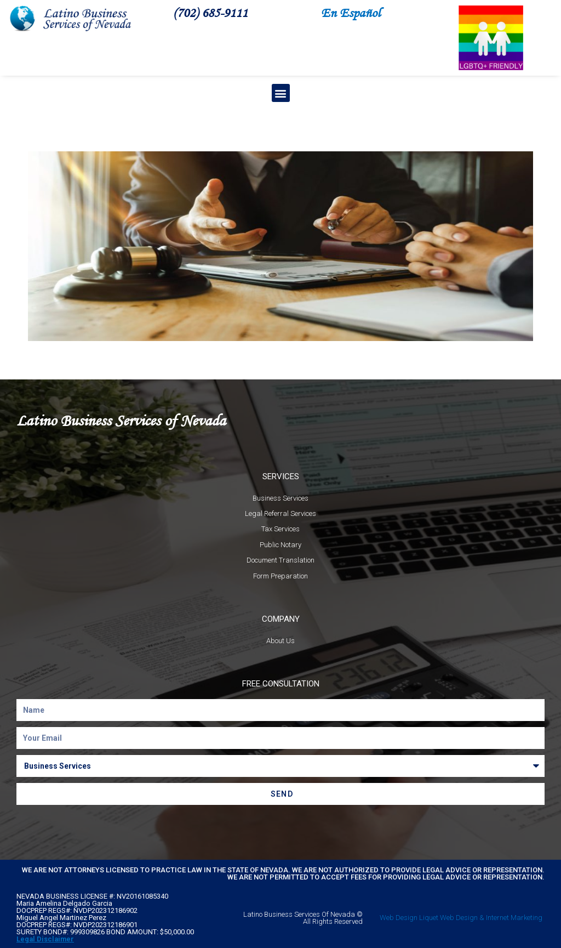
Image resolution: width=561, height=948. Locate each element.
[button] (281, 93)
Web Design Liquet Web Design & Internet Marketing (461, 917)
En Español (350, 12)
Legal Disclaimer (45, 939)
